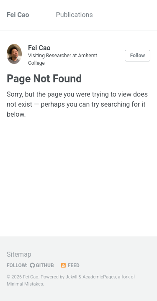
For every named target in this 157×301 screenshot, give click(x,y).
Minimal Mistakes (25, 284)
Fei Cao (18, 15)
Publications (74, 15)
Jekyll (71, 277)
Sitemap (19, 254)
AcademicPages (99, 277)
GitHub (42, 265)
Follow (137, 56)
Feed (70, 265)
